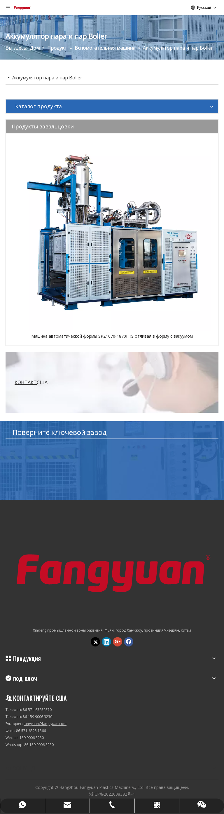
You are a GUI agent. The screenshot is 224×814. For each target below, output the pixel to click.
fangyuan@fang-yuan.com (45, 723)
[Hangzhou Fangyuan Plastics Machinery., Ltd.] (112, 570)
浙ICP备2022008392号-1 (112, 794)
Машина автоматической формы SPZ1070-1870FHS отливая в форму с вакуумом (112, 336)
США (31, 382)
